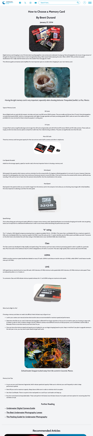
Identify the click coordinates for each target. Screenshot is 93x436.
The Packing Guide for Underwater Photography (26, 417)
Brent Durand (48, 17)
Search (78, 2)
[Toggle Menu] (89, 3)
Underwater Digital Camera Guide (20, 408)
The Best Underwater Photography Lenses (24, 412)
